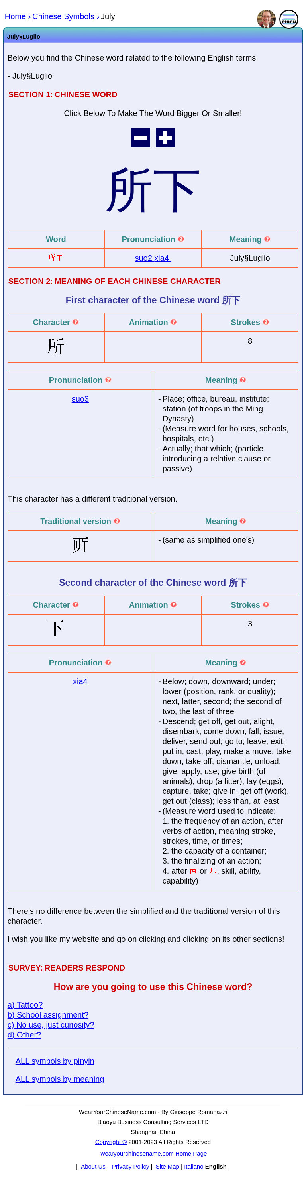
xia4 (162, 258)
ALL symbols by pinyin (55, 1061)
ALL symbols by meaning (60, 1079)
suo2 (144, 258)
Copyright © (111, 1141)
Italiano (193, 1166)
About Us (93, 1166)
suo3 (80, 398)
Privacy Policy (130, 1166)
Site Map (167, 1166)
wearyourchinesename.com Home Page (154, 1153)
